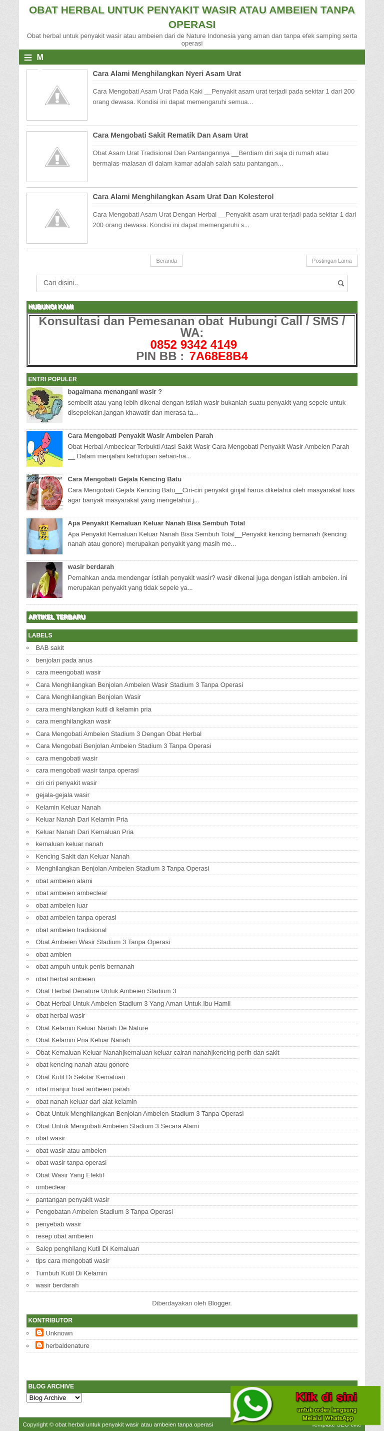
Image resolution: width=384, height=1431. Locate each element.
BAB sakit (50, 647)
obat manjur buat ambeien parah (83, 1089)
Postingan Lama (332, 261)
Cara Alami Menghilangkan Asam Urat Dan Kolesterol (183, 197)
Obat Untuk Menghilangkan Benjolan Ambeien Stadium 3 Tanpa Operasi (140, 1113)
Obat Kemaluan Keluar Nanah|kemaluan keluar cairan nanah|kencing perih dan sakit (157, 1052)
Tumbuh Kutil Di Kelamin (71, 1273)
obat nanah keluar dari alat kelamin (86, 1101)
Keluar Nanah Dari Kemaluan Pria (85, 832)
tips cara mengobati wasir (72, 1260)
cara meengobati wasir (68, 672)
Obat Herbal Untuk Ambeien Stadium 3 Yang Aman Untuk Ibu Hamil (133, 1003)
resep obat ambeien (64, 1236)
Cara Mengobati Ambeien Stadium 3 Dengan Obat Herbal (119, 734)
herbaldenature (67, 1345)
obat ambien (54, 954)
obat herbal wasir (60, 1015)
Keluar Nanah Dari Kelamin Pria (82, 819)
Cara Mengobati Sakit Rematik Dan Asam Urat (170, 135)
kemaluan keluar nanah (69, 844)
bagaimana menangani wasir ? (115, 391)
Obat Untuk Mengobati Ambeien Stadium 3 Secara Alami (117, 1126)
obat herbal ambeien (65, 979)
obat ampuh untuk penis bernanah (85, 966)
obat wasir (50, 1138)
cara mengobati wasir (67, 758)
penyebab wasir (58, 1224)
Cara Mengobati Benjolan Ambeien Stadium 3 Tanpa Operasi (123, 746)
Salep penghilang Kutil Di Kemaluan (87, 1248)
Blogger (219, 1303)
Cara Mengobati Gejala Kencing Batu (125, 479)
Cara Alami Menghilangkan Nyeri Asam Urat (166, 74)
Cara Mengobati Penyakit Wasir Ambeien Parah (141, 435)
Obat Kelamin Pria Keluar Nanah (83, 1040)
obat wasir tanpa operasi (71, 1162)
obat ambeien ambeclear (71, 893)
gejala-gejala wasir (63, 795)
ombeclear (51, 1187)
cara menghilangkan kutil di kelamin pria (93, 709)
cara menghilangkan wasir (73, 721)
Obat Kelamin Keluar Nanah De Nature (92, 1028)
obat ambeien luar (62, 905)
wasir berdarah (91, 566)
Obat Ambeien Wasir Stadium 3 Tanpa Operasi (103, 942)
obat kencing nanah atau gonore (82, 1064)
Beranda (166, 261)
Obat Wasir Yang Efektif (70, 1175)
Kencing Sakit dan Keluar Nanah (83, 856)
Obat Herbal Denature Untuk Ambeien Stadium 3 (106, 991)
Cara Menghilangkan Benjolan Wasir (88, 696)
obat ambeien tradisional (71, 930)
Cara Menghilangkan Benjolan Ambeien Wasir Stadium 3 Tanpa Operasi (139, 684)
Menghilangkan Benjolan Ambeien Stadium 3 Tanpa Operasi (122, 868)
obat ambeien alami (64, 881)
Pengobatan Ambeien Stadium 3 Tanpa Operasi (104, 1211)
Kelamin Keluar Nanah (68, 807)
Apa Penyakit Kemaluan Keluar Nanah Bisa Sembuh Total (156, 523)
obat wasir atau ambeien (71, 1150)
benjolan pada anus (64, 660)
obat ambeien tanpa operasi (76, 917)
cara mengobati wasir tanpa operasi (87, 770)
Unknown (59, 1333)
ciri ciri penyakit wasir (66, 783)
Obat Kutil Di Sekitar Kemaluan (80, 1077)
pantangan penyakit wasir (72, 1199)
